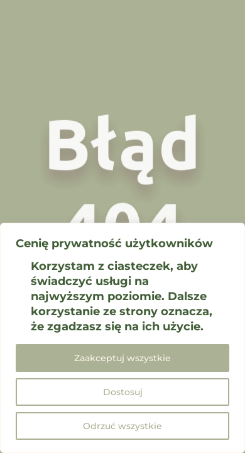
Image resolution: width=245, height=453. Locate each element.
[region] (122, 338)
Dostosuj (123, 392)
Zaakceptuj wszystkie (122, 358)
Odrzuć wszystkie (122, 426)
